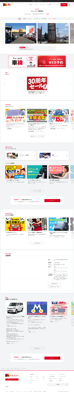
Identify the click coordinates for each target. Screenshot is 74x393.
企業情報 (44, 391)
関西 (43, 378)
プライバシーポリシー (19, 391)
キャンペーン (30, 18)
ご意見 (60, 380)
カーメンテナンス (37, 18)
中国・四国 (31, 380)
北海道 (31, 376)
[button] (69, 115)
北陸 (30, 378)
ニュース (49, 18)
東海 (37, 378)
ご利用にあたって (12, 391)
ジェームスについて (62, 376)
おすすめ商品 (44, 18)
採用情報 (58, 384)
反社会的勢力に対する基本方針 (37, 391)
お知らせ (60, 378)
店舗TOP (19, 18)
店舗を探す (32, 374)
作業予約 (54, 18)
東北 (37, 376)
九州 (37, 380)
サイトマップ (7, 391)
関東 (43, 376)
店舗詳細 (24, 18)
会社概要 (50, 380)
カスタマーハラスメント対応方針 (27, 391)
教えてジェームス (52, 378)
